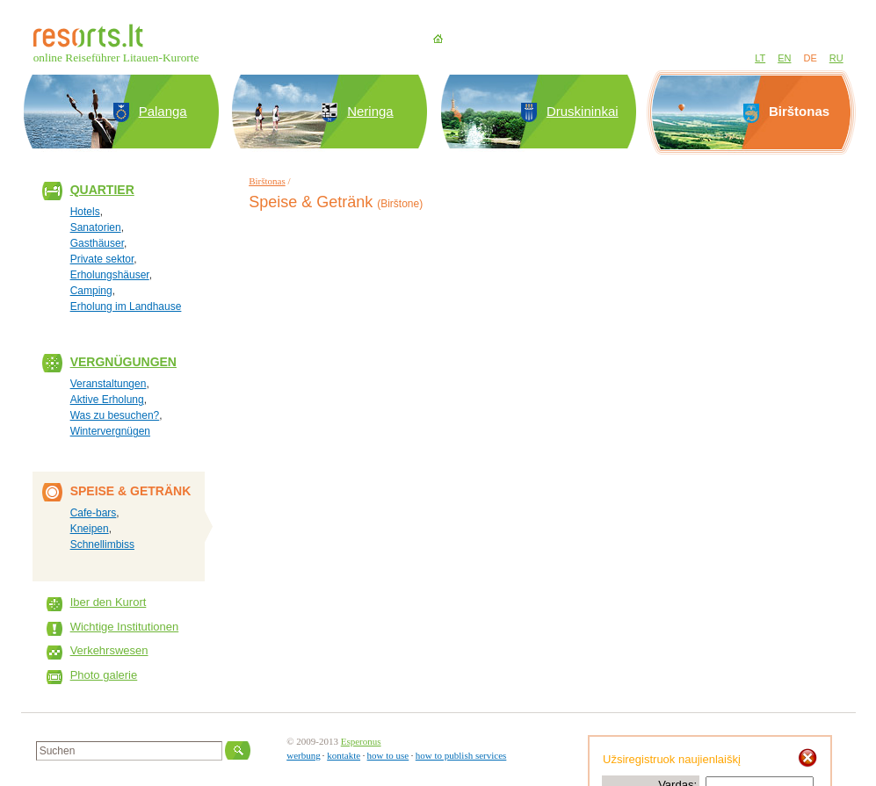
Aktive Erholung (107, 399)
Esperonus (361, 741)
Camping (91, 291)
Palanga (163, 111)
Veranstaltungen (108, 384)
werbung (303, 755)
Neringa (370, 111)
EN (784, 58)
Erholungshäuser (109, 275)
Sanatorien (95, 227)
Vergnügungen (123, 362)
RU (836, 58)
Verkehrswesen (109, 650)
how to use (388, 755)
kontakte (343, 755)
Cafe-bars (93, 513)
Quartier (102, 190)
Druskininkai (583, 111)
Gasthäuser (97, 243)
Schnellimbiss (102, 544)
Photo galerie (104, 674)
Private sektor (102, 259)
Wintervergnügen (110, 431)
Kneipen (89, 529)
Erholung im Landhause (126, 306)
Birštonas (267, 181)
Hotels (85, 212)
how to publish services (461, 755)
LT (760, 58)
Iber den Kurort (108, 602)
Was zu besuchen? (115, 415)
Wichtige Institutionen (124, 626)
